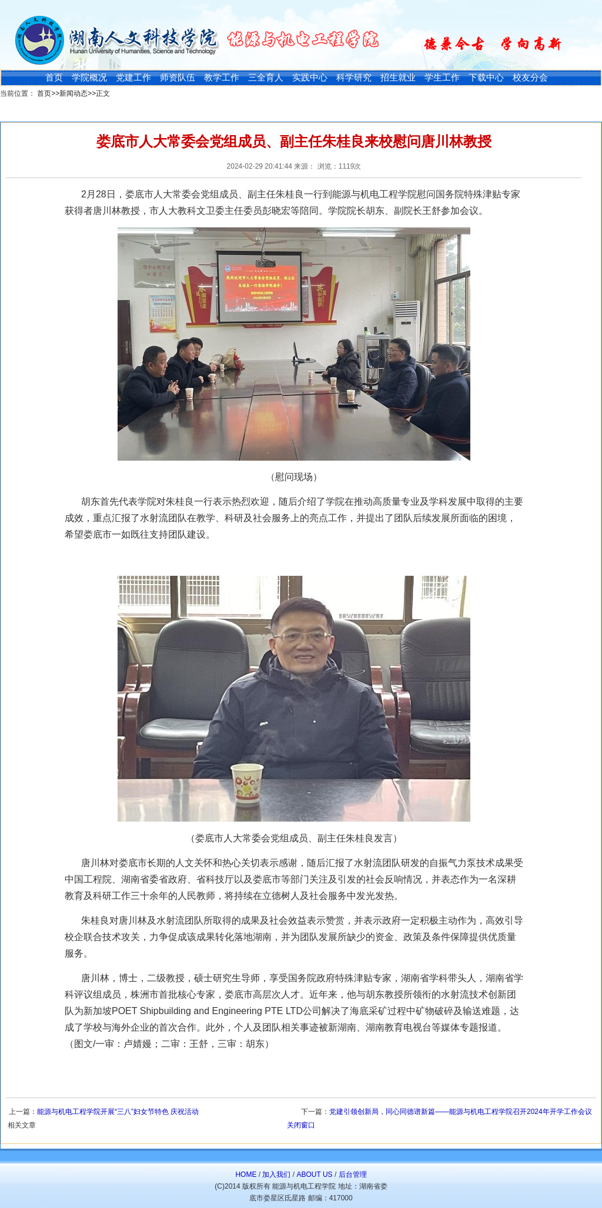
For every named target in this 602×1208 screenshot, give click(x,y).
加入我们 (276, 1174)
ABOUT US (314, 1174)
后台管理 (353, 1174)
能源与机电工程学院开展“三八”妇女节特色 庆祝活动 (118, 1112)
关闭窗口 (301, 1125)
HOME (245, 1174)
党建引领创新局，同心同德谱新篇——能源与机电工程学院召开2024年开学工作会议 (460, 1112)
